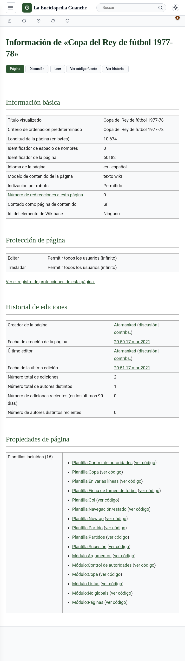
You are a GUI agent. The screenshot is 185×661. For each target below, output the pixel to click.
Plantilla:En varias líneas (95, 481)
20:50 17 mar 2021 (132, 341)
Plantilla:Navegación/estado (99, 509)
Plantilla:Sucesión (89, 546)
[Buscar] (131, 7)
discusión (148, 324)
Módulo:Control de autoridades (102, 565)
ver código (145, 462)
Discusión (36, 69)
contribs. (122, 332)
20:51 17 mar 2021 (132, 367)
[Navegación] (11, 7)
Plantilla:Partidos (88, 537)
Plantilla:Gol (83, 500)
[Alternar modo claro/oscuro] (175, 7)
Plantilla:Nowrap (88, 518)
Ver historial (115, 69)
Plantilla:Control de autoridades (102, 462)
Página (15, 69)
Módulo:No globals (90, 593)
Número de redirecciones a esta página (45, 194)
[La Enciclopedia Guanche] (54, 8)
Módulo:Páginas (87, 602)
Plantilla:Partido (87, 527)
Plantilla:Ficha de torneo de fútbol (104, 490)
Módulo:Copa (85, 574)
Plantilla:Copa (85, 472)
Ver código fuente (83, 69)
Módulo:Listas (85, 583)
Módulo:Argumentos (91, 555)
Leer (57, 69)
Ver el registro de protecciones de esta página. (50, 281)
